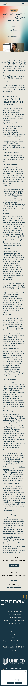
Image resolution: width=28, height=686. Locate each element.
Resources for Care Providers (14, 620)
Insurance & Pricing (14, 623)
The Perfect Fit (8, 89)
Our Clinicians (14, 638)
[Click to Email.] (20, 62)
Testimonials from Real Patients (14, 647)
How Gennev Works (14, 614)
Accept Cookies (18, 682)
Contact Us (14, 580)
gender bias (15, 459)
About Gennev (14, 635)
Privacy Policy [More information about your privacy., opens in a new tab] (9, 677)
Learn (14, 629)
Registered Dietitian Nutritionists (14, 641)
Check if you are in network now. (21, 0)
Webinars (14, 632)
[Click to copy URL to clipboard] (25, 62)
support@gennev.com (14, 587)
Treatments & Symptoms (14, 611)
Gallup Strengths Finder (11, 168)
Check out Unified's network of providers (14, 670)
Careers (14, 650)
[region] (14, 677)
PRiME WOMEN (19, 85)
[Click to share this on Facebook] (9, 62)
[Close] (26, 671)
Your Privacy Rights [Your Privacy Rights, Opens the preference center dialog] (13, 679)
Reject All (10, 682)
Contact (14, 644)
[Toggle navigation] (24, 4)
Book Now (14, 565)
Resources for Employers (14, 617)
